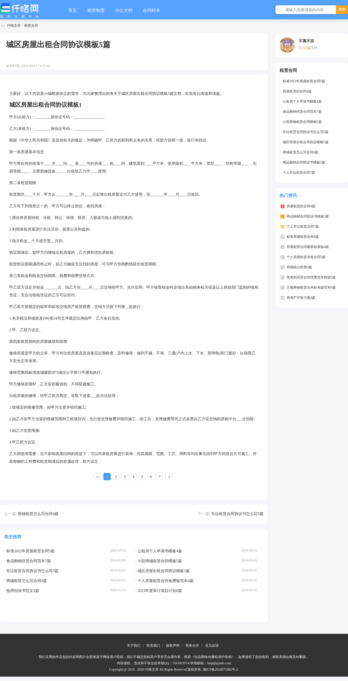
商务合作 (192, 645)
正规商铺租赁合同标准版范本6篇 (311, 287)
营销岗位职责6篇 (299, 267)
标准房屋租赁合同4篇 (303, 237)
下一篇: (204, 514)
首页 (72, 10)
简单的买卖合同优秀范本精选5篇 (311, 277)
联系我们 (153, 645)
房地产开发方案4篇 (301, 297)
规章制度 (96, 10)
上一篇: (10, 514)
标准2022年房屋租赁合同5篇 (304, 81)
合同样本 (151, 10)
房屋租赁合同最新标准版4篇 (308, 247)
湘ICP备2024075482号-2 (220, 669)
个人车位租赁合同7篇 (299, 172)
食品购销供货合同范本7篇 (302, 111)
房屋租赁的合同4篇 (297, 91)
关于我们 (133, 645)
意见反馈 (212, 645)
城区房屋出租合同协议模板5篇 (305, 142)
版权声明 (173, 645)
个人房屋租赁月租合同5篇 (306, 257)
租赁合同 (31, 25)
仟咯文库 (14, 25)
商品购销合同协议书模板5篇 (304, 162)
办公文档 (123, 10)
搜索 (342, 9)
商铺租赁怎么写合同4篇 (38, 514)
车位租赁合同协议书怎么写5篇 (237, 514)
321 (304, 48)
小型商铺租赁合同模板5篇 (302, 122)
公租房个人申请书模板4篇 (302, 101)
